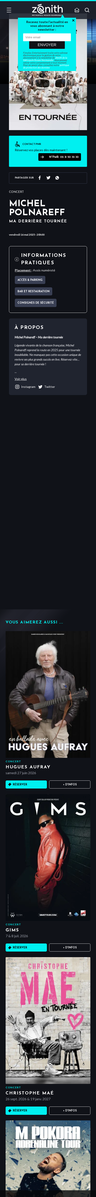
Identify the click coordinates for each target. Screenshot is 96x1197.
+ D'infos (70, 784)
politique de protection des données (46, 66)
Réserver (20, 784)
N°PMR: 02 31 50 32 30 (64, 157)
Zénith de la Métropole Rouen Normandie (45, 59)
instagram (25, 386)
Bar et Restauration (33, 291)
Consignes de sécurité (35, 303)
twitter (46, 386)
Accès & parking (30, 280)
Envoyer (47, 45)
